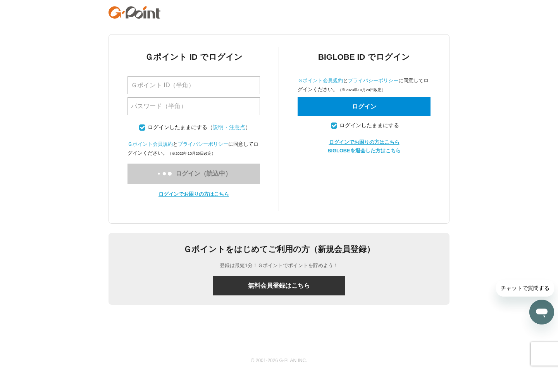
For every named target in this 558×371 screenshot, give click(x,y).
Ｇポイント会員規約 (150, 144)
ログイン (364, 106)
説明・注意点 (229, 127)
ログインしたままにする (177, 127)
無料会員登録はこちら (279, 285)
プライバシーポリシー (203, 144)
